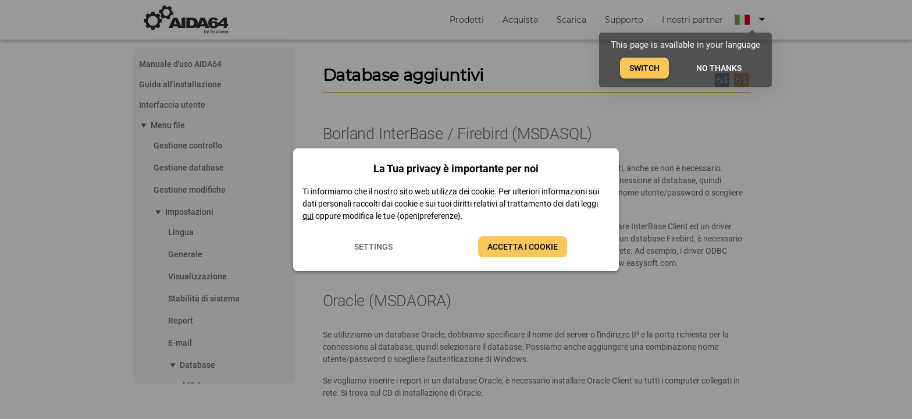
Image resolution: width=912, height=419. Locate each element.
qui (308, 216)
